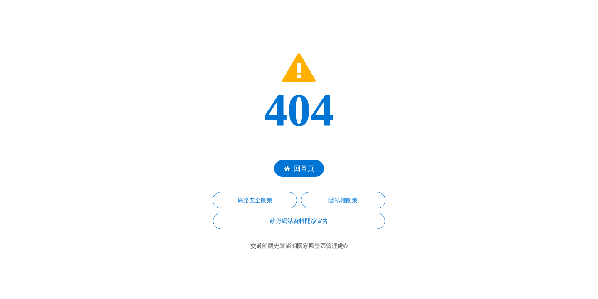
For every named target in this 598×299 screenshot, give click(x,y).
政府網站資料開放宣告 (299, 221)
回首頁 (299, 168)
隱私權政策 (343, 200)
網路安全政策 (255, 200)
